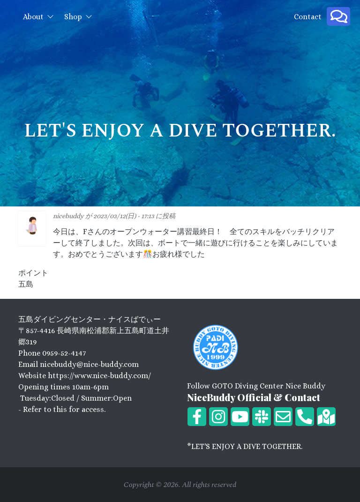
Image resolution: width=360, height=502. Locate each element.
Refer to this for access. (64, 409)
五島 (25, 284)
